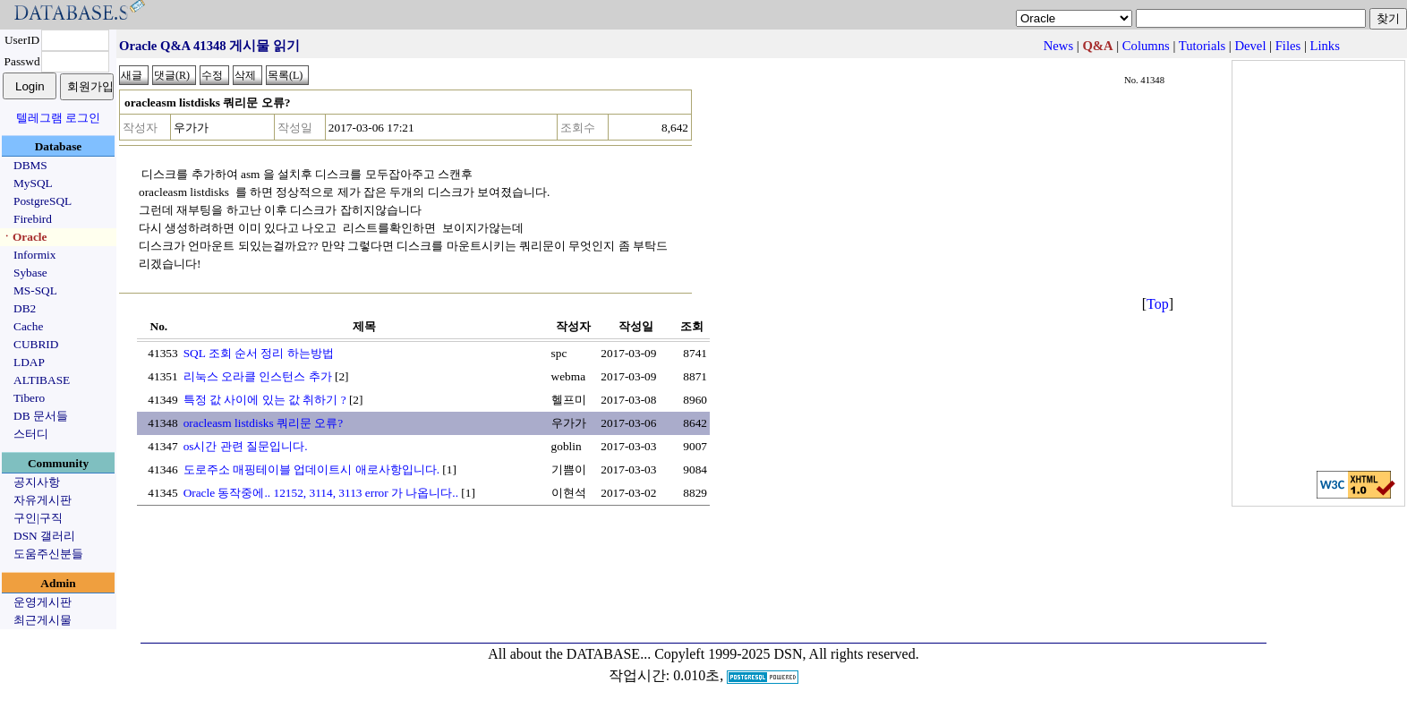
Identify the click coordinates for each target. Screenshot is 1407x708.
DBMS (30, 165)
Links (1325, 45)
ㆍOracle (24, 236)
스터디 (30, 433)
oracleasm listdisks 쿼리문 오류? (263, 423)
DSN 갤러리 (44, 535)
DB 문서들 (40, 415)
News (1058, 45)
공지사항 (36, 482)
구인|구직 (38, 518)
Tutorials (1202, 45)
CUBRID (35, 344)
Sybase (30, 272)
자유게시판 (42, 500)
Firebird (32, 219)
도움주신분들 (48, 553)
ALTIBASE (41, 380)
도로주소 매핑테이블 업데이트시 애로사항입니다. (311, 469)
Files (1288, 45)
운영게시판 (42, 602)
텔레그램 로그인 (58, 117)
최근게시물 (42, 620)
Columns (1146, 45)
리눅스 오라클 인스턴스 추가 (257, 376)
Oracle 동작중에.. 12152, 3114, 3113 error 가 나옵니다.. (320, 492)
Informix (34, 254)
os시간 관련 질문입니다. (245, 446)
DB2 (24, 308)
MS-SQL (35, 290)
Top (1158, 303)
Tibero (29, 398)
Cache (28, 326)
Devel (1250, 45)
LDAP (29, 362)
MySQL (33, 183)
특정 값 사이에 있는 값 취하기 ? (264, 399)
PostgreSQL (42, 201)
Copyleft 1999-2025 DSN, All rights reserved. (786, 653)
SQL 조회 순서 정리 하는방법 (258, 353)
